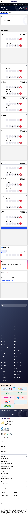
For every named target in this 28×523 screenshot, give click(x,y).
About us (3, 492)
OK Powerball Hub (4, 12)
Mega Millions (20, 4)
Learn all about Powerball (7, 280)
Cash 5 (10, 4)
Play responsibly (4, 495)
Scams (15, 492)
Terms (2, 498)
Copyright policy (17, 501)
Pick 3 (7, 4)
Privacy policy (17, 498)
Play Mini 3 (4, 268)
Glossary (16, 495)
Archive (10, 12)
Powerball (15, 4)
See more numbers (14, 228)
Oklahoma (3, 4)
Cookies (2, 501)
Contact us (14, 414)
